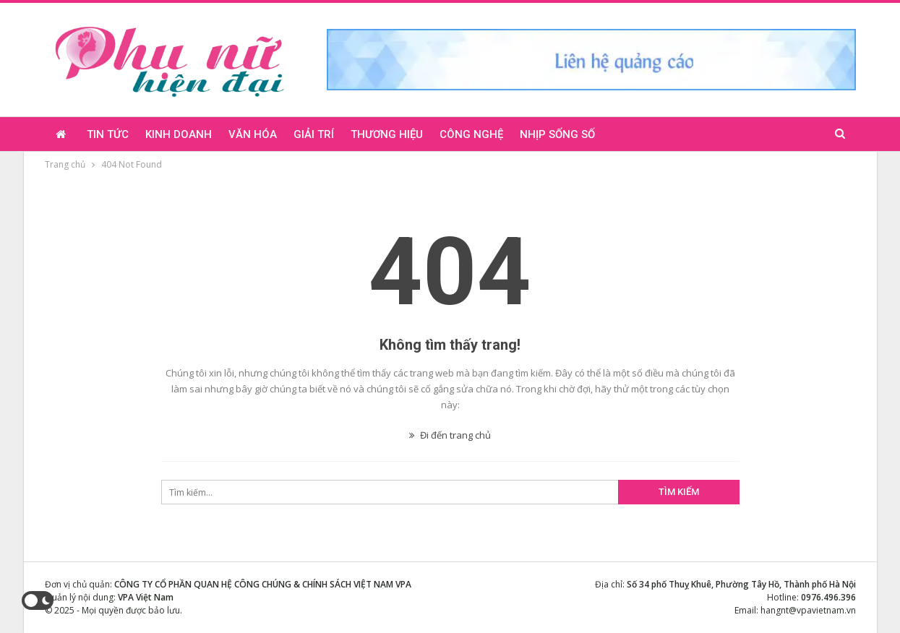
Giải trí (313, 134)
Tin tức (108, 134)
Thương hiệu (387, 134)
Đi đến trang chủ (450, 435)
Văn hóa (252, 134)
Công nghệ (471, 134)
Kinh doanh (178, 134)
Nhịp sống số (557, 134)
